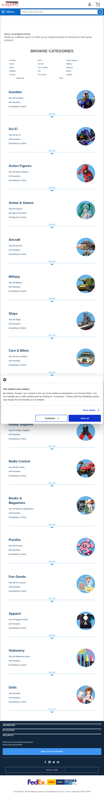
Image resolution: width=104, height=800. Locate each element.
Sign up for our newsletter (52, 751)
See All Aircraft (15, 245)
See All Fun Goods (17, 582)
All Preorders (14, 102)
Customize (51, 418)
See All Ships (15, 319)
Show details (89, 410)
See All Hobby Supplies (19, 430)
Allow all (85, 418)
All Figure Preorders (18, 213)
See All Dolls (14, 693)
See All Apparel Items (18, 619)
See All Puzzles (16, 545)
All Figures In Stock (17, 217)
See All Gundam (16, 98)
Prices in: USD (52, 770)
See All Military (15, 282)
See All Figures (15, 209)
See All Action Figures (18, 172)
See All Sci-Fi (15, 135)
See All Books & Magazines (21, 509)
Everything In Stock (17, 106)
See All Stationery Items (19, 656)
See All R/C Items (17, 467)
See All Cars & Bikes (18, 356)
